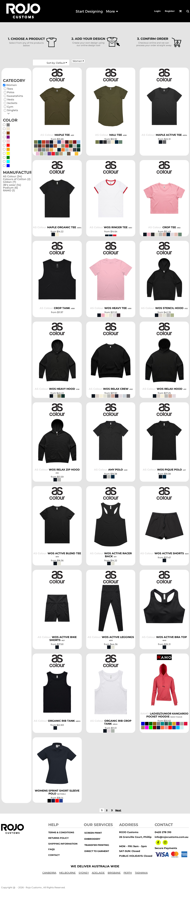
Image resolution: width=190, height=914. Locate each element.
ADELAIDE (98, 872)
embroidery (92, 838)
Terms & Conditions (61, 832)
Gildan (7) (9, 182)
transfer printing (96, 845)
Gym (10, 106)
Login (157, 11)
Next (118, 810)
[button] (180, 11)
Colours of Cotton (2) (17, 179)
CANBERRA (49, 872)
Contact (54, 855)
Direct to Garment (96, 851)
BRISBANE (114, 872)
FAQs (51, 849)
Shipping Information (63, 843)
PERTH (128, 872)
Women (11, 85)
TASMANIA (141, 872)
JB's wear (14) (12, 185)
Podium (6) (10, 187)
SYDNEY (84, 872)
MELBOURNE (67, 872)
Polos (10, 92)
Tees (10, 88)
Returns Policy (58, 838)
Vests (10, 99)
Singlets (12, 110)
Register (170, 11)
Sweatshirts (15, 96)
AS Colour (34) (12, 176)
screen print (93, 832)
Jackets (12, 103)
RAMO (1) (9, 190)
